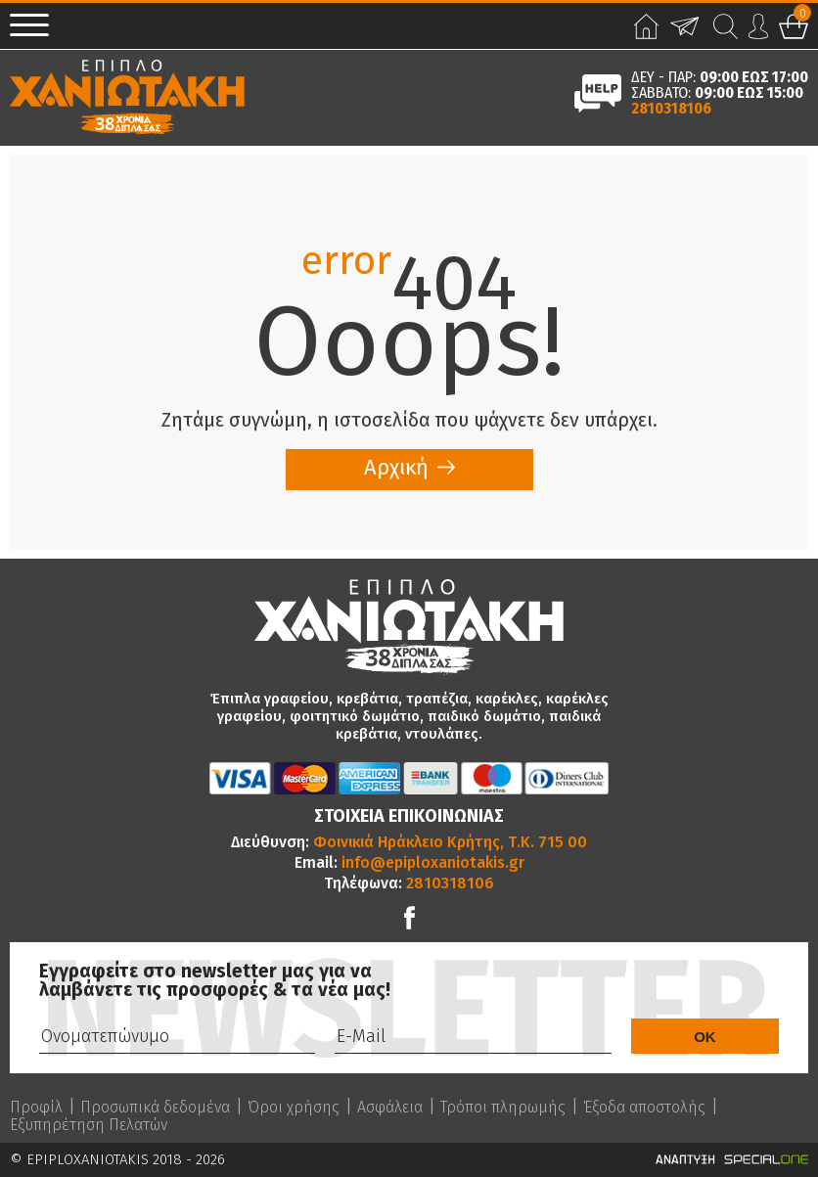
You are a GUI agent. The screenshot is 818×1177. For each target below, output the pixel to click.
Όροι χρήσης (294, 1107)
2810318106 (671, 108)
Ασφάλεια (390, 1107)
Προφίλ (36, 1107)
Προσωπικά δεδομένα (155, 1107)
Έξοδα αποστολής (644, 1107)
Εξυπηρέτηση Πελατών (88, 1125)
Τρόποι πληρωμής (503, 1107)
